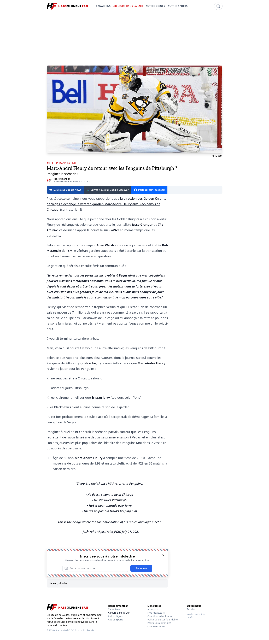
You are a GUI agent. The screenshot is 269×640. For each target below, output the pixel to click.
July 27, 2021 (130, 532)
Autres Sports (115, 619)
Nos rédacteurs (156, 612)
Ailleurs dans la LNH (119, 612)
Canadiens (114, 609)
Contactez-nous (156, 626)
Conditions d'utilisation (160, 616)
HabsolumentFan (62, 178)
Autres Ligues (115, 616)
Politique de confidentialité (163, 619)
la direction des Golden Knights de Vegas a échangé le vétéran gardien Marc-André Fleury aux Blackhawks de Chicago (106, 204)
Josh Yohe (62, 583)
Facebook (192, 609)
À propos (153, 609)
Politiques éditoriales (159, 623)
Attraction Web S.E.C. (64, 630)
